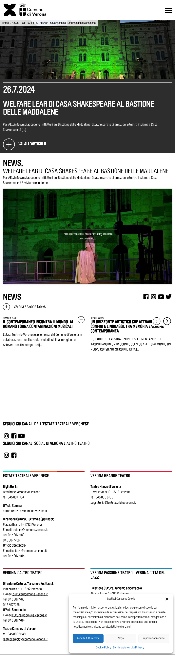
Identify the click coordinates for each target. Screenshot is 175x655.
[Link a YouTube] (21, 435)
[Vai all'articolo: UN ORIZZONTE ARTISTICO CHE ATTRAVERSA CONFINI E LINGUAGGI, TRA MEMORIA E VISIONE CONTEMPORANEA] (131, 334)
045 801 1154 (16, 497)
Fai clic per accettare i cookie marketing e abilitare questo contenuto (87, 236)
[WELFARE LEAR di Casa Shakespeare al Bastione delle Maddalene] (24, 144)
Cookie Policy (103, 647)
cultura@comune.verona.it (30, 529)
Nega (121, 638)
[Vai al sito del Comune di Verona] (34, 10)
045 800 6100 (104, 497)
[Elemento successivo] (167, 321)
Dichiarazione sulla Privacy (128, 647)
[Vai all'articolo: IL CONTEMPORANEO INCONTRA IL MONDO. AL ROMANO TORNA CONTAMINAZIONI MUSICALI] (44, 332)
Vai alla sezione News (24, 306)
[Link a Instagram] (6, 435)
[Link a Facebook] (13, 435)
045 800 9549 (17, 634)
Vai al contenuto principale (4, 0)
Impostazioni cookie (154, 638)
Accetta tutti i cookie (88, 638)
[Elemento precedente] (157, 321)
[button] (167, 599)
